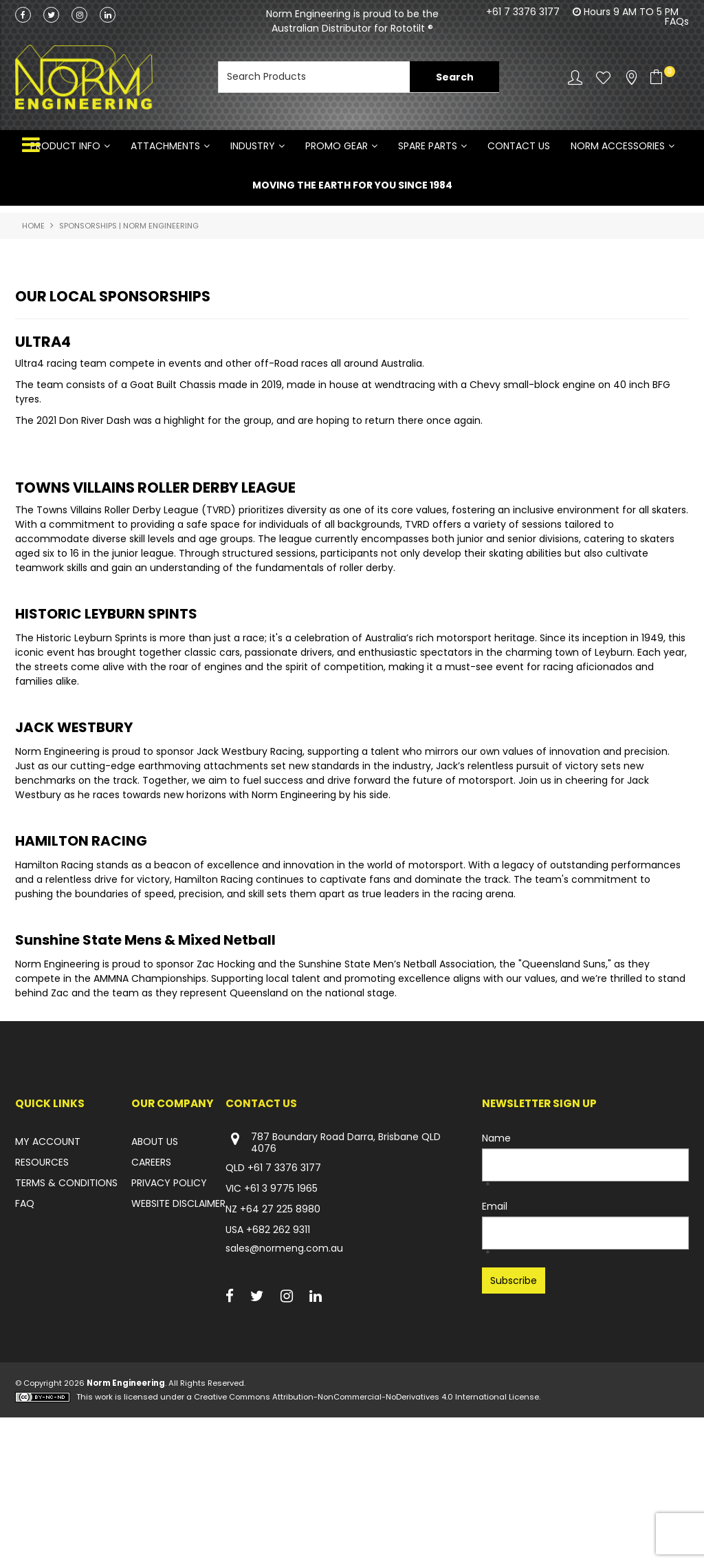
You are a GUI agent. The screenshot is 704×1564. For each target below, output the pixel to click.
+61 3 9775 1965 (281, 1335)
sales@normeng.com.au (284, 1395)
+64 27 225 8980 (280, 1356)
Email (494, 1353)
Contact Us (518, 146)
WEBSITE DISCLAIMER (178, 1351)
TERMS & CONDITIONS (66, 1330)
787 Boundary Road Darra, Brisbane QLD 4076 (333, 1290)
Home (33, 225)
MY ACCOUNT (47, 1289)
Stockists (631, 77)
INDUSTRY (252, 146)
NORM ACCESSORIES (618, 146)
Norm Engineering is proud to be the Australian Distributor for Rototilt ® (352, 21)
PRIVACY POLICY (169, 1330)
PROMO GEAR (336, 146)
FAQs (677, 21)
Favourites (603, 77)
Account (575, 77)
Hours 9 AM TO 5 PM (631, 12)
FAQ (24, 1351)
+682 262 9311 (278, 1377)
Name (496, 1285)
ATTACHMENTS (165, 146)
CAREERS (151, 1309)
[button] (334, 391)
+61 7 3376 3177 (523, 12)
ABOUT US (154, 1289)
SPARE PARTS (427, 146)
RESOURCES (42, 1309)
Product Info (65, 146)
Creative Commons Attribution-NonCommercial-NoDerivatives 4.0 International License (366, 1543)
